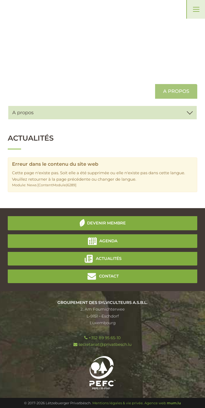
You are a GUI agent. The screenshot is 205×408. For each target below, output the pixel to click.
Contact (109, 275)
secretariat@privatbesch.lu (105, 344)
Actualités (108, 258)
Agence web (155, 403)
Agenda (108, 240)
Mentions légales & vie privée (117, 403)
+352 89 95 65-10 (105, 337)
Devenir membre (106, 222)
